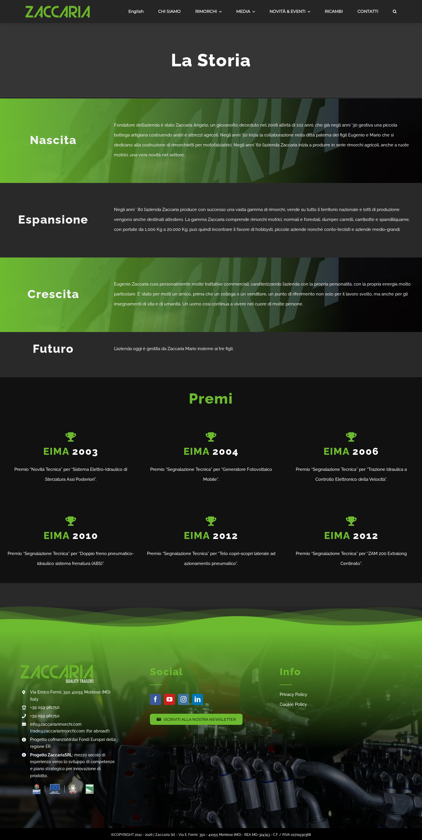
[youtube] (169, 699)
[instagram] (183, 699)
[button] (395, 11)
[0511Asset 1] (57, 8)
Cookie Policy (293, 704)
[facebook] (155, 699)
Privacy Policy (293, 694)
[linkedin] (197, 699)
